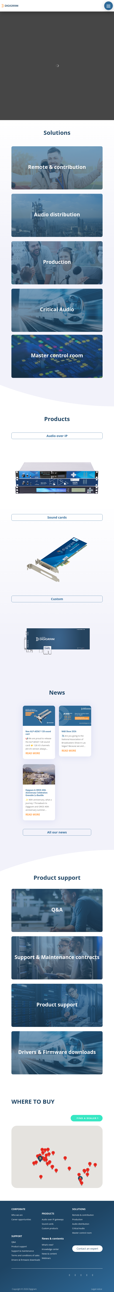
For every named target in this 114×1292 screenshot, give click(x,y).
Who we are (17, 1215)
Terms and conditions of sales (25, 1255)
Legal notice (97, 1289)
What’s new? (47, 1244)
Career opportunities (21, 1219)
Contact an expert (87, 1248)
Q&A (13, 1242)
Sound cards (47, 1224)
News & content (49, 1253)
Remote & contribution (83, 1215)
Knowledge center (50, 1249)
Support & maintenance (22, 1251)
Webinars (46, 1258)
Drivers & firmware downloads (25, 1259)
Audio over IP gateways (53, 1219)
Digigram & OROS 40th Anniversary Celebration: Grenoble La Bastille (37, 792)
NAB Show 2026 (69, 731)
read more (33, 753)
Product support (19, 1246)
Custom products (50, 1228)
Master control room (82, 1232)
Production (77, 1219)
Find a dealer (87, 1118)
